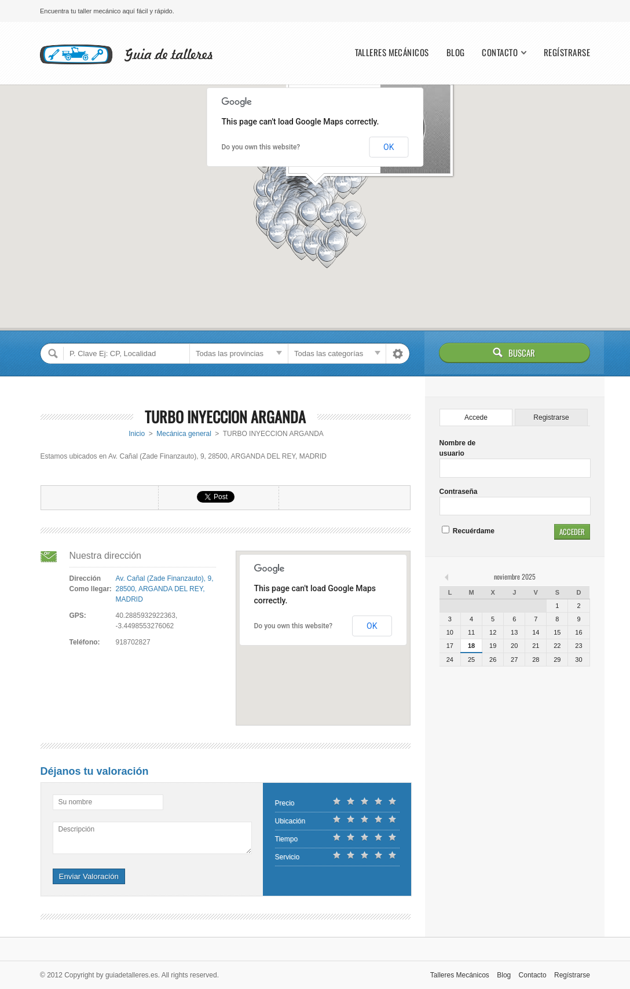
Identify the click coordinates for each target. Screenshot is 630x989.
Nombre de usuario (457, 448)
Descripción (76, 829)
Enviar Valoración (89, 876)
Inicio (137, 434)
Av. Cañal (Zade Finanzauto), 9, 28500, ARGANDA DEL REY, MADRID (165, 588)
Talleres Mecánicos (392, 52)
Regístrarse (567, 52)
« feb (447, 577)
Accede (476, 417)
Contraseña (458, 492)
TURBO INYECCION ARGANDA (225, 416)
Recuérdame (468, 531)
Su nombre (75, 802)
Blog (455, 52)
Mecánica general (183, 434)
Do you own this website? (261, 147)
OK (388, 147)
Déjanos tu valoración (95, 771)
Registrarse (551, 417)
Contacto (500, 52)
